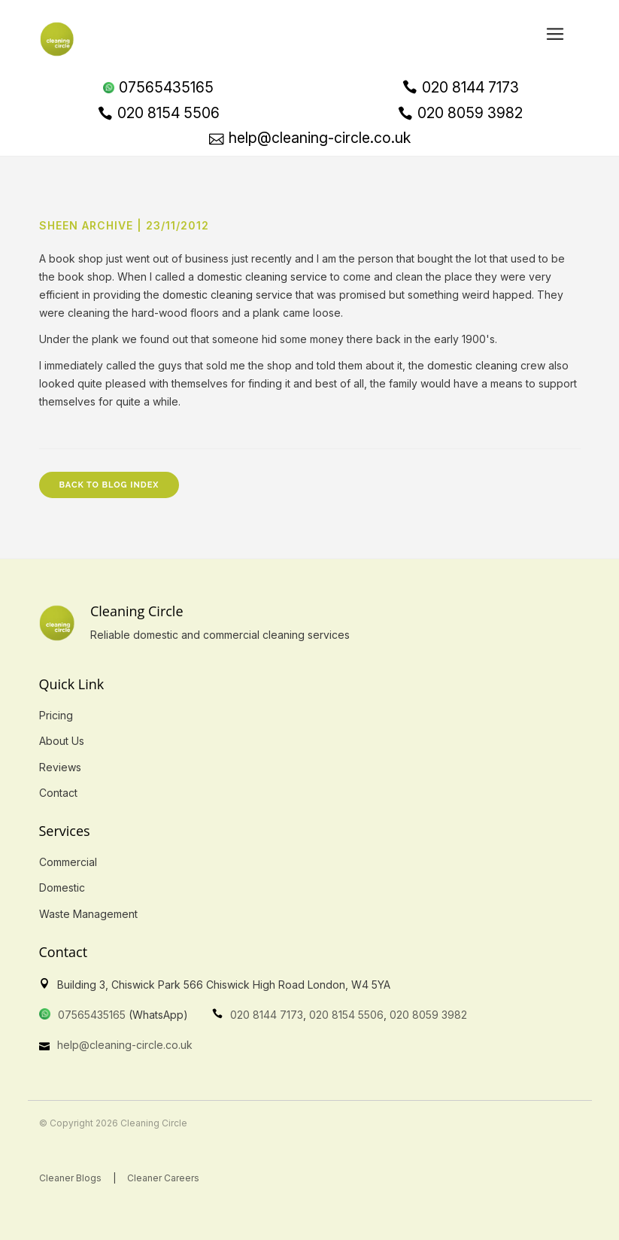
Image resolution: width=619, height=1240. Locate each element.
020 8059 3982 (428, 1014)
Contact (58, 792)
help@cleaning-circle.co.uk (125, 1044)
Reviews (60, 767)
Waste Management (88, 913)
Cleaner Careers (163, 1178)
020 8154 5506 (346, 1014)
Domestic (62, 887)
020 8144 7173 (266, 1014)
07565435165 (92, 1014)
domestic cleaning (472, 365)
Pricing (56, 715)
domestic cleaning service (262, 276)
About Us (61, 740)
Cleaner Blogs (70, 1178)
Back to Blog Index (109, 485)
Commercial (68, 862)
